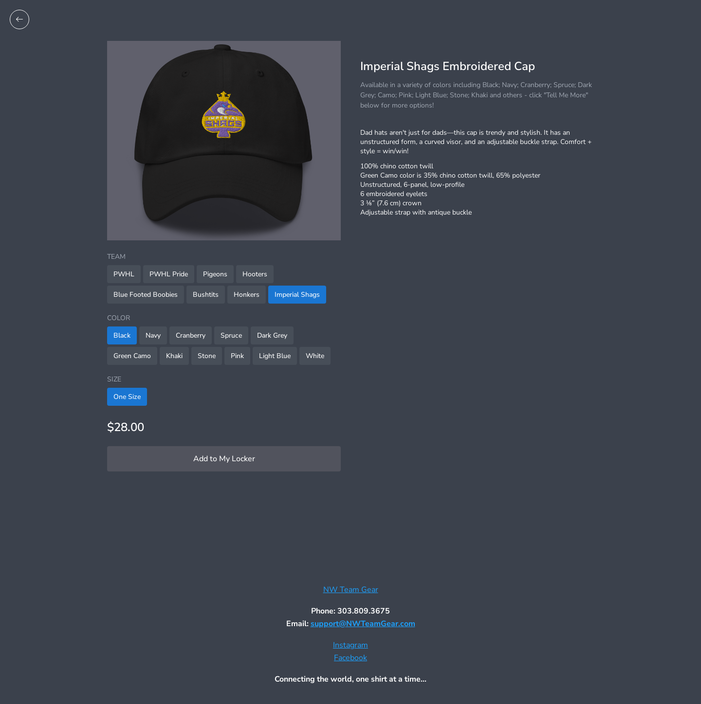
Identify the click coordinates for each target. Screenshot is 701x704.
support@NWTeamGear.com (363, 623)
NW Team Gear (350, 589)
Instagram (350, 645)
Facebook (350, 657)
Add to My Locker (224, 458)
